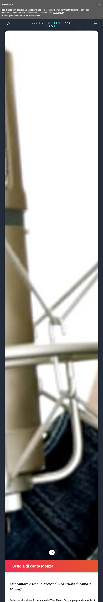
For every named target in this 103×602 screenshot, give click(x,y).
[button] (99, 4)
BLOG (36, 23)
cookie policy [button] (58, 12)
